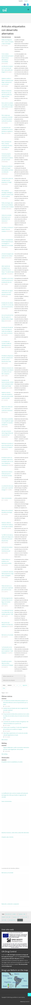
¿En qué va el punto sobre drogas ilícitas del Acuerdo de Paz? (7, 433)
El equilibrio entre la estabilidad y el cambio (15, 776)
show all (20, 920)
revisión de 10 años (11, 914)
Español (21, 1)
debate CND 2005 (7, 917)
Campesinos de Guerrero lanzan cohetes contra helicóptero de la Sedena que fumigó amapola (8, 384)
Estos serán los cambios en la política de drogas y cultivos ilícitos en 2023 (8, 105)
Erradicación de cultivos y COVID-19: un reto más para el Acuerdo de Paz (7, 304)
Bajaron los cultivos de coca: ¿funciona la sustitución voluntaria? (7, 408)
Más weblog (4, 754)
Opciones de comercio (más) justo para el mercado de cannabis (7, 473)
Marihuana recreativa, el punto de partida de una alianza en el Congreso (7, 445)
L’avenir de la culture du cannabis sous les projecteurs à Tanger (7, 180)
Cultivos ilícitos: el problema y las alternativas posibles (6, 561)
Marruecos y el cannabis (7, 635)
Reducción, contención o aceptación (10, 904)
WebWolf (27, 1001)
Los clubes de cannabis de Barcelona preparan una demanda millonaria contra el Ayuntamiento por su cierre (15, 702)
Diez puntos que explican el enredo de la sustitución (7, 624)
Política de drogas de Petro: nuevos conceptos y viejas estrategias (7, 41)
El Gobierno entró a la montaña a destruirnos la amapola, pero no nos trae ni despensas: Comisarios (7, 461)
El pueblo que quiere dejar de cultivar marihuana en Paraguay (7, 663)
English (26, 1)
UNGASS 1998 (22, 914)
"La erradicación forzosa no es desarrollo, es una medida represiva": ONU (7, 612)
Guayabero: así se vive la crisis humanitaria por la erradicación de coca (7, 280)
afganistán (12, 920)
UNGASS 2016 (17, 917)
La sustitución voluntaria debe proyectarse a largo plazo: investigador (8, 573)
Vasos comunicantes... (7, 498)
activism (5, 920)
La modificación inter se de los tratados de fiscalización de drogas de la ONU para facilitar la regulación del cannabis (15, 795)
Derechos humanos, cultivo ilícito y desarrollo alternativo (15, 832)
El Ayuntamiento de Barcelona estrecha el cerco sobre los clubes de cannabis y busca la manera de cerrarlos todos (16, 716)
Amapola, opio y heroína (15, 852)
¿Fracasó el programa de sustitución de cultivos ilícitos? (7, 255)
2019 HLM (25, 917)
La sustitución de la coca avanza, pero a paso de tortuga (7, 487)
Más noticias (5, 739)
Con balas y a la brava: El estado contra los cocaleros (7, 229)
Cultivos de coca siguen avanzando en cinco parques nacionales (7, 292)
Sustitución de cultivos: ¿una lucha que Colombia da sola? (7, 549)
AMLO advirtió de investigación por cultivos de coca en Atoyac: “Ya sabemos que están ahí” (8, 269)
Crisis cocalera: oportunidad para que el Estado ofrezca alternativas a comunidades (7, 57)
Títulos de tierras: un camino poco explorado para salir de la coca (7, 587)
